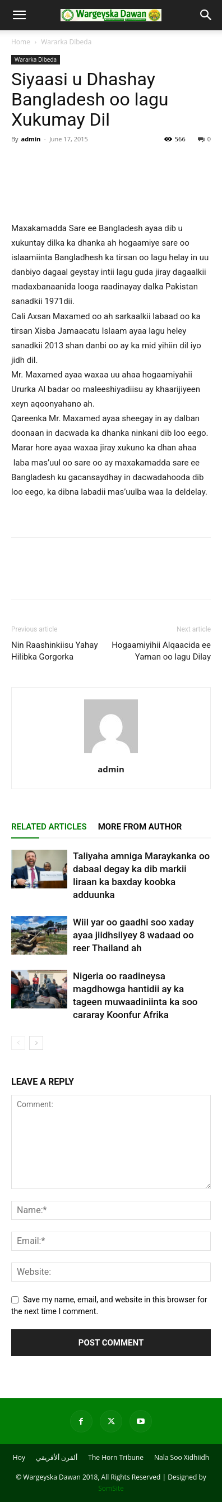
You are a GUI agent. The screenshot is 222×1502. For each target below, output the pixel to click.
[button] (19, 15)
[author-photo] (111, 753)
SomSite (111, 1488)
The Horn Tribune (116, 1457)
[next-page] (36, 1043)
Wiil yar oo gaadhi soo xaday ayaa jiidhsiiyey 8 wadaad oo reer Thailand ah (133, 934)
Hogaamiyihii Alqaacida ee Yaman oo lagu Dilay (161, 651)
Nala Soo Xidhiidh (181, 1457)
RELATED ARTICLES (49, 827)
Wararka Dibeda (66, 42)
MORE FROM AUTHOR (140, 827)
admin (30, 139)
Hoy (19, 1457)
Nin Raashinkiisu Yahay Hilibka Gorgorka (54, 651)
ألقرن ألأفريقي (56, 1457)
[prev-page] (18, 1043)
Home (20, 42)
